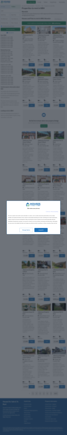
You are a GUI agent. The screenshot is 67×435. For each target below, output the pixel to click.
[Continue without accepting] (52, 211)
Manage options (26, 230)
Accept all (41, 230)
